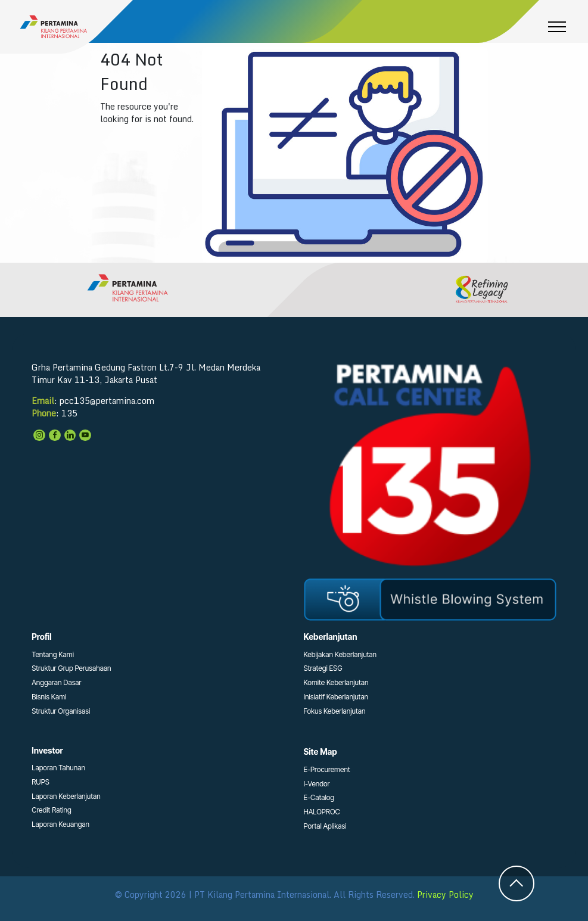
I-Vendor (317, 783)
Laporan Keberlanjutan (66, 796)
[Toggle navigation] (557, 27)
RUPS (40, 781)
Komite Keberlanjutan (336, 682)
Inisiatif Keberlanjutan (336, 696)
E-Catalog (319, 797)
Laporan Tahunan (58, 767)
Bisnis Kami (49, 696)
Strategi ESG (323, 668)
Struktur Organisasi (61, 711)
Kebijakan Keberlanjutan (340, 654)
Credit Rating (51, 809)
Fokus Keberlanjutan (335, 711)
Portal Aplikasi (325, 826)
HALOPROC (322, 811)
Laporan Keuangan (60, 824)
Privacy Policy (445, 894)
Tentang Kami (53, 654)
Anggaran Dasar (56, 682)
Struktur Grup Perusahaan (71, 668)
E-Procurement (327, 769)
